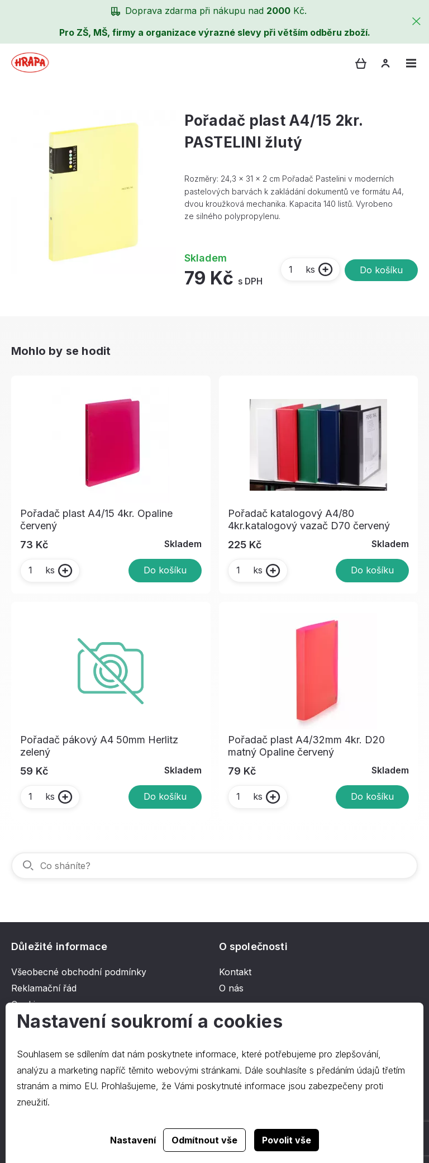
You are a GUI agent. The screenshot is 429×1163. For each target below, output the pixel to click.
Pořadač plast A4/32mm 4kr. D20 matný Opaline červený (306, 746)
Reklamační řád (44, 988)
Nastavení (133, 1140)
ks (301, 269)
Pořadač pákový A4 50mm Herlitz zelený (99, 746)
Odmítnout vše (204, 1140)
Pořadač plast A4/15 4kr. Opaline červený (96, 519)
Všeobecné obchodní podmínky (78, 971)
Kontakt (235, 971)
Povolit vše (286, 1140)
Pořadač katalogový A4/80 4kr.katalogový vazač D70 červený (309, 519)
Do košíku (381, 270)
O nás (231, 988)
